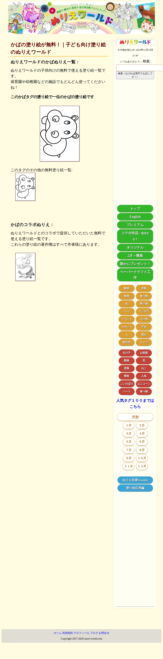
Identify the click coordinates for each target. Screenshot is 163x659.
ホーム (58, 633)
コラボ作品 (129, 233)
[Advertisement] (135, 142)
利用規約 (67, 633)
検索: (146, 61)
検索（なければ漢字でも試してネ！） (135, 75)
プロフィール (81, 633)
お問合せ (104, 633)
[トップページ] (81, 33)
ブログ (94, 633)
